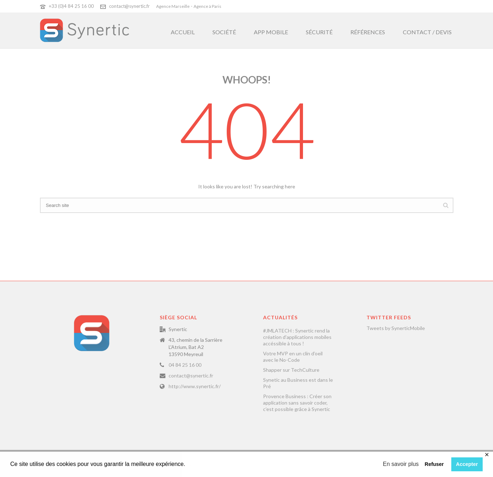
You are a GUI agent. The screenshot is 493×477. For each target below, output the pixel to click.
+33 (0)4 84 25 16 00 (71, 6)
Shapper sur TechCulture (291, 370)
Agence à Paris (207, 6)
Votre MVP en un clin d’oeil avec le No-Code (293, 356)
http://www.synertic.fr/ (195, 386)
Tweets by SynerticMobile (395, 328)
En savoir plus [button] (401, 464)
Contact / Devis (427, 32)
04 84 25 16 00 (185, 365)
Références (367, 32)
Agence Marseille (173, 6)
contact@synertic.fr (129, 6)
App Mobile (271, 32)
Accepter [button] (467, 464)
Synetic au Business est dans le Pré (298, 383)
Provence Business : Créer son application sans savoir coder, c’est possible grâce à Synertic (297, 402)
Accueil (183, 32)
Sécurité (319, 32)
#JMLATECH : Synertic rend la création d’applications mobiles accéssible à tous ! (297, 337)
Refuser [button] (434, 464)
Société (224, 32)
